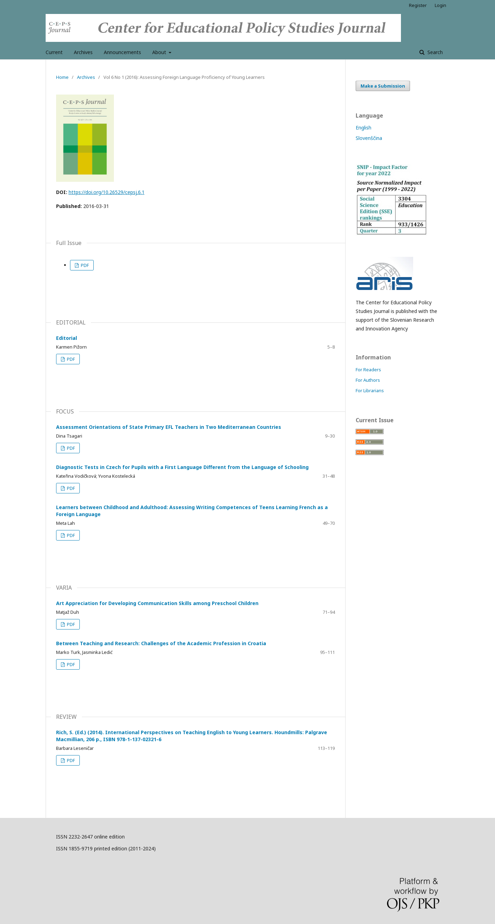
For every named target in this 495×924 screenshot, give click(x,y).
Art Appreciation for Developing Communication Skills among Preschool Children (157, 603)
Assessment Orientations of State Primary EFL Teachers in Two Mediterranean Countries (168, 427)
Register (418, 5)
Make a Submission (383, 86)
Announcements (122, 52)
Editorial (66, 338)
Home (62, 77)
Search (434, 52)
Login (440, 5)
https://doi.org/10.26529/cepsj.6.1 (107, 192)
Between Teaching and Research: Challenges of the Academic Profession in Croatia (161, 643)
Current (54, 52)
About (160, 52)
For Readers (368, 369)
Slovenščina (369, 138)
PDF (84, 265)
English (363, 127)
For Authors (368, 380)
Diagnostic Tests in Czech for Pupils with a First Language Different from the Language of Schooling (182, 467)
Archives (83, 52)
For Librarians (370, 390)
